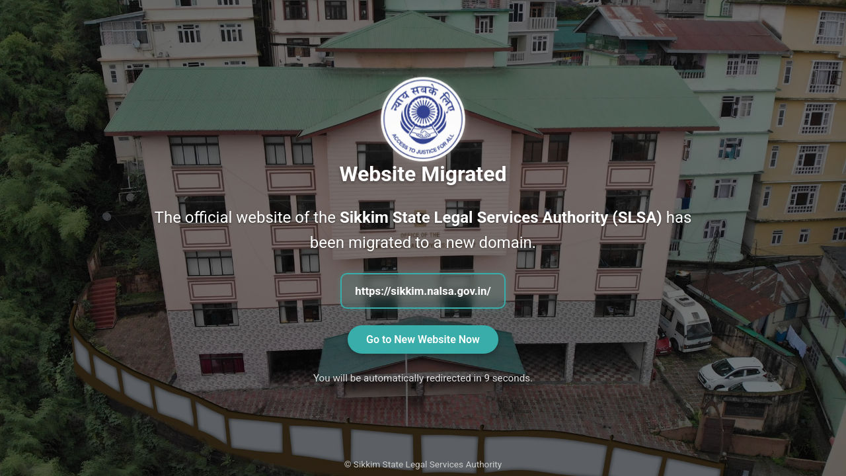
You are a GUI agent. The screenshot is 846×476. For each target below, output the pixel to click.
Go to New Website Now (423, 339)
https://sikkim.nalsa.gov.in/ (422, 291)
